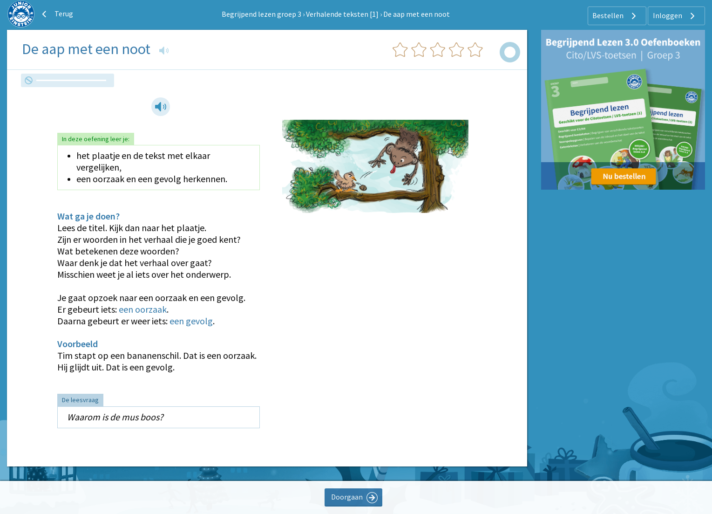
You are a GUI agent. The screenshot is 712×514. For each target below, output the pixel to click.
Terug (56, 14)
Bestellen (615, 16)
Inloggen (675, 16)
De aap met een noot (416, 14)
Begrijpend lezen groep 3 (261, 14)
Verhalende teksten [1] (342, 14)
